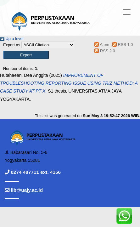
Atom (100, 44)
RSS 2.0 (103, 50)
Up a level (11, 38)
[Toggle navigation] (126, 12)
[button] (26, 55)
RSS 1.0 (121, 44)
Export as (11, 45)
